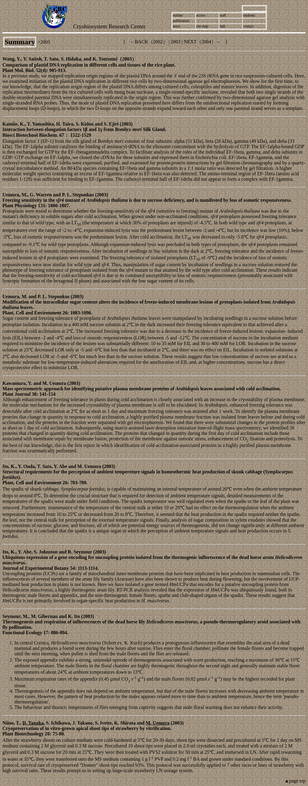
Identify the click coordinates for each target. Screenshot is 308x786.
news (176, 26)
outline (178, 15)
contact (248, 26)
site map (202, 26)
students (249, 15)
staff (223, 15)
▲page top (295, 780)
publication (181, 21)
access (200, 15)
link (222, 26)
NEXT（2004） (200, 41)
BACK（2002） (151, 41)
